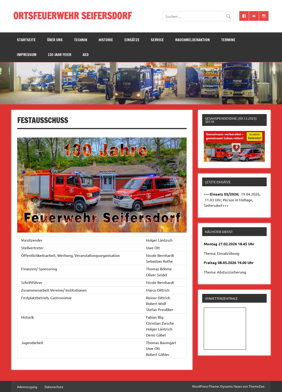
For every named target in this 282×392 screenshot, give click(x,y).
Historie (106, 39)
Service (157, 39)
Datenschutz (54, 386)
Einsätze (131, 39)
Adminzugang (27, 386)
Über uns (55, 39)
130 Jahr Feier (59, 54)
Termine (228, 39)
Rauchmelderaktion (192, 39)
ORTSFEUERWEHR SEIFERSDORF (72, 15)
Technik (80, 39)
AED (86, 54)
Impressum (26, 54)
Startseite (26, 39)
